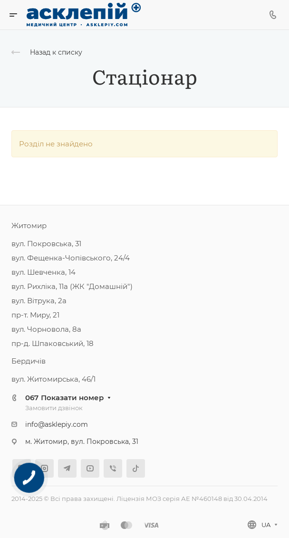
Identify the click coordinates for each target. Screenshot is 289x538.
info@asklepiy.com (56, 424)
